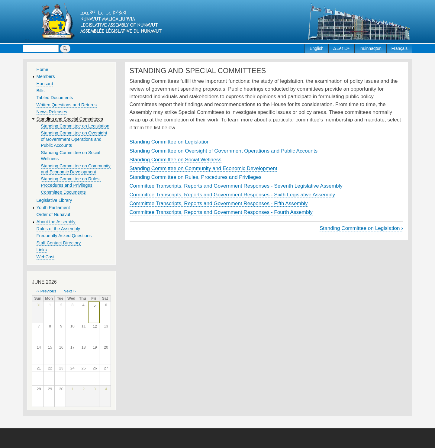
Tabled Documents (55, 97)
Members (46, 76)
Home (42, 69)
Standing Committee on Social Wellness (175, 159)
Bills (41, 90)
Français (400, 48)
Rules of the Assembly (58, 228)
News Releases (52, 111)
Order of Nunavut (53, 214)
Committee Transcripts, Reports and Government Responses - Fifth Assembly (219, 203)
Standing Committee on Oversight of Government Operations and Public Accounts (224, 151)
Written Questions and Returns (67, 104)
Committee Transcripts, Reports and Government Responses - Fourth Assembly (221, 212)
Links (42, 249)
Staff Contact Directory (59, 242)
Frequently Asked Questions (64, 235)
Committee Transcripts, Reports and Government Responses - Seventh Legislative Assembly (236, 186)
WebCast (46, 256)
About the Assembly (56, 221)
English (317, 48)
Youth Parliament (53, 207)
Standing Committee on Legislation (170, 142)
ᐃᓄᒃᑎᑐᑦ (341, 48)
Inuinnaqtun (370, 48)
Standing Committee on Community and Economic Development (203, 168)
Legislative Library (54, 200)
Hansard (45, 83)
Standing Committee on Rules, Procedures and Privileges (196, 177)
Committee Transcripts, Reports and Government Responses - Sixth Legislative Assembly (232, 195)
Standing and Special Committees (70, 119)
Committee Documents (63, 192)
